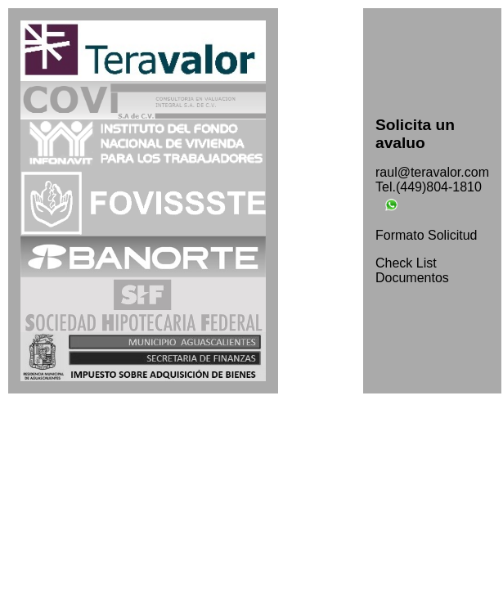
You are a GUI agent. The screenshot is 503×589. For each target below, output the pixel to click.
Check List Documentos (412, 270)
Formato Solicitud (426, 235)
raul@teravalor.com (432, 172)
